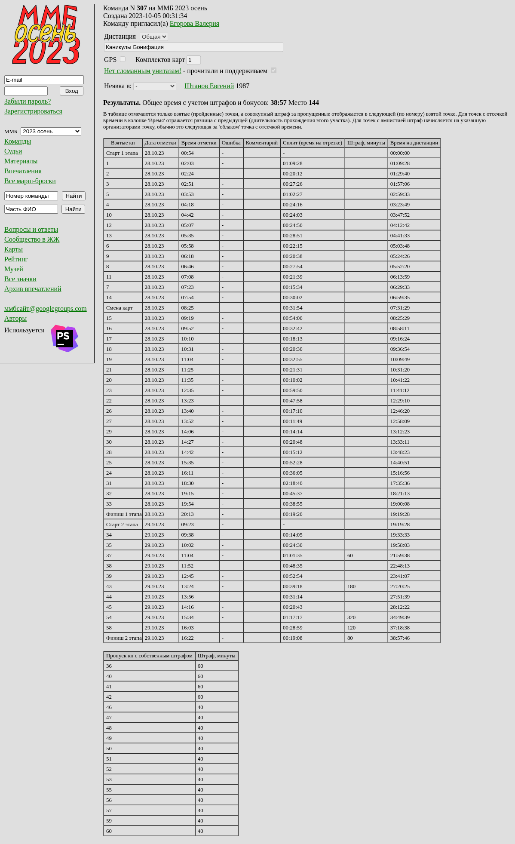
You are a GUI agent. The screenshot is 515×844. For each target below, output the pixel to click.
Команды (17, 141)
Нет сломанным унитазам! (142, 70)
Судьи (13, 151)
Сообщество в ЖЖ (31, 239)
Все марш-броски (30, 180)
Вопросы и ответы (31, 229)
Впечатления (23, 171)
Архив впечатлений (32, 288)
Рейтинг (16, 259)
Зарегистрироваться (33, 111)
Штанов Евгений (209, 85)
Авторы (15, 318)
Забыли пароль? (27, 101)
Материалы (21, 161)
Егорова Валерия (194, 23)
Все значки (20, 278)
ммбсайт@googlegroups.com (45, 308)
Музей (13, 269)
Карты (13, 249)
